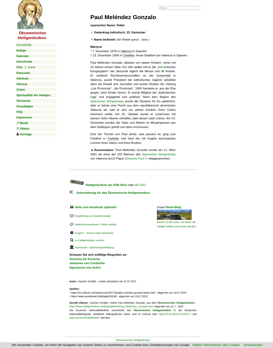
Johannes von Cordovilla (87, 263)
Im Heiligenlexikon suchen (89, 240)
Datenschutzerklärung (101, 247)
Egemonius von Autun (85, 267)
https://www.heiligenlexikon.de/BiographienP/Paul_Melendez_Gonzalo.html (111, 306)
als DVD (140, 185)
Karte (31, 67)
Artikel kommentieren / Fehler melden (96, 224)
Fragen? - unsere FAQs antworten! (94, 233)
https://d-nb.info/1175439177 (175, 314)
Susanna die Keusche (84, 259)
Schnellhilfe (24, 45)
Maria (162, 67)
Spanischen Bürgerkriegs (107, 101)
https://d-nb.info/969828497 (84, 317)
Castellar (128, 55)
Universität (163, 75)
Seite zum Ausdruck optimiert (95, 207)
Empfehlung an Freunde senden (93, 216)
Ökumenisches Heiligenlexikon (133, 340)
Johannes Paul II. (135, 158)
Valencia (126, 51)
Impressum (81, 247)
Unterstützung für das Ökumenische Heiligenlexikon (109, 192)
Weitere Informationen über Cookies (216, 345)
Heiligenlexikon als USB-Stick (98, 185)
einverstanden (253, 345)
